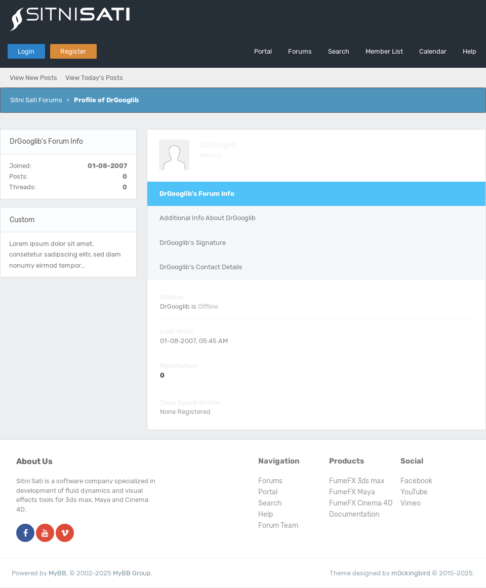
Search (338, 51)
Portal (263, 51)
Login (26, 51)
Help (469, 51)
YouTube (414, 492)
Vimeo (410, 503)
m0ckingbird (410, 573)
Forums (300, 51)
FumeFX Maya (352, 492)
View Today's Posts (94, 77)
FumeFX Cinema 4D (361, 503)
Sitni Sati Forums (36, 100)
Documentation (354, 514)
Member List (384, 51)
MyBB (57, 573)
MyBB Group (132, 573)
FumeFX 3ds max (357, 481)
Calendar (433, 51)
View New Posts (33, 77)
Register (73, 51)
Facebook (416, 481)
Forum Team (278, 525)
